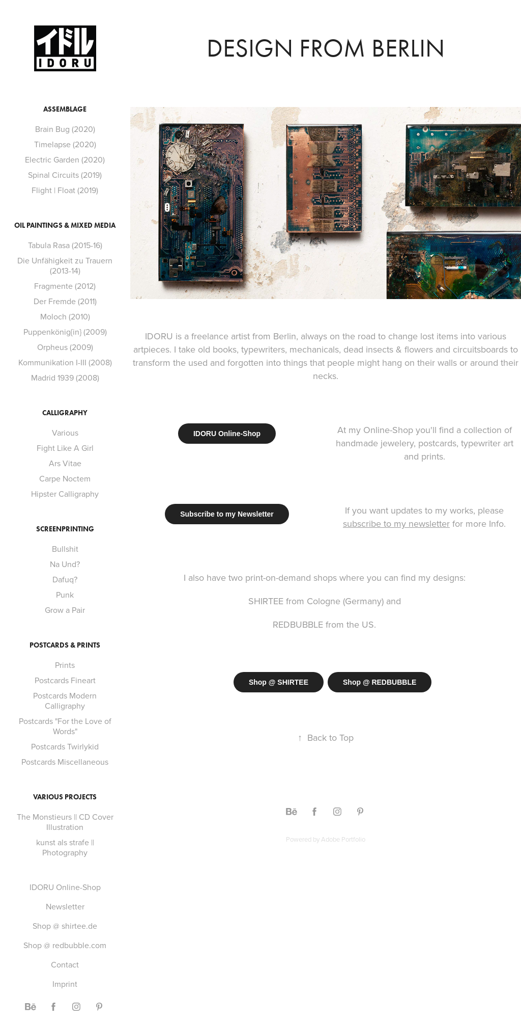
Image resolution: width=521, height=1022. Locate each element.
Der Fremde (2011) (65, 301)
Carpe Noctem (65, 478)
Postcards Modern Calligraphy (65, 700)
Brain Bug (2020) (65, 129)
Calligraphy (65, 413)
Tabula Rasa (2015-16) (65, 245)
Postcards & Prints (65, 645)
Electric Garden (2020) (65, 159)
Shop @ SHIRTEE (278, 682)
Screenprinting (65, 529)
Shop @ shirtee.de (65, 925)
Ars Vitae (65, 463)
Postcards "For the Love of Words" (65, 726)
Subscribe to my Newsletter (227, 514)
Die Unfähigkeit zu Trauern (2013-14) (64, 265)
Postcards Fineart (65, 680)
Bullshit (65, 548)
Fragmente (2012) (65, 285)
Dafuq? (64, 579)
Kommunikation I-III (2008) (65, 362)
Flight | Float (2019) (65, 190)
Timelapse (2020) (65, 144)
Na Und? (65, 564)
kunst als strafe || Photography (65, 847)
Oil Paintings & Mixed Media (64, 225)
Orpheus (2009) (65, 347)
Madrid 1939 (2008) (65, 377)
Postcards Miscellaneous (64, 761)
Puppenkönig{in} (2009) (65, 331)
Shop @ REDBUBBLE (379, 682)
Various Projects (65, 797)
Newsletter (65, 906)
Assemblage (64, 109)
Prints (65, 664)
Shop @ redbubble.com (64, 945)
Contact (65, 964)
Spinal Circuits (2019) (65, 174)
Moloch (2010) (65, 316)
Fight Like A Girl (65, 447)
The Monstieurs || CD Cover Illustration (65, 821)
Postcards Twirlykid (65, 746)
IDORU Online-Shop (65, 887)
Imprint (64, 983)
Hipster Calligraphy (65, 493)
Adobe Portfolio (343, 839)
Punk (65, 594)
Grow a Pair (65, 609)
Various (65, 432)
